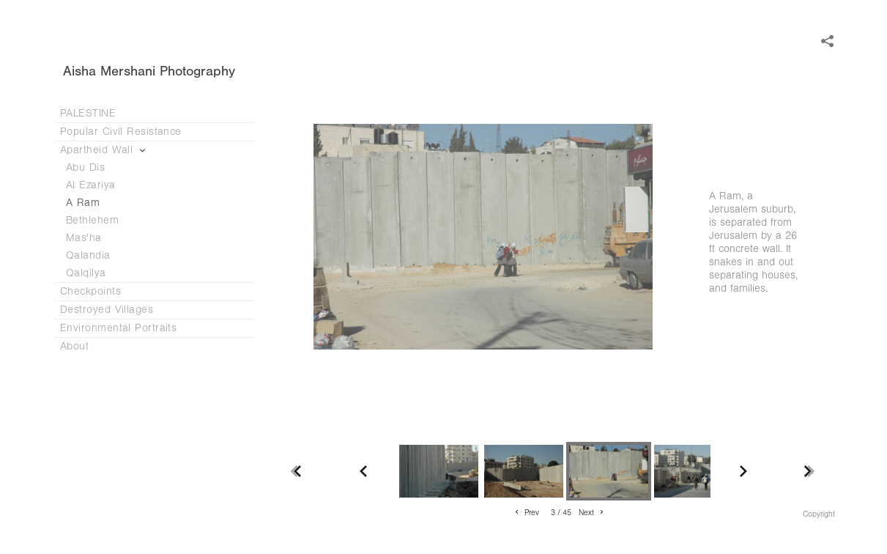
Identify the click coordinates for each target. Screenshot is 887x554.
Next (592, 512)
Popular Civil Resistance (128, 131)
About (82, 346)
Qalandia (88, 255)
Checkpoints (98, 291)
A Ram (83, 202)
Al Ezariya (91, 185)
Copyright (819, 514)
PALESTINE (88, 113)
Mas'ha (84, 238)
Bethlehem (92, 220)
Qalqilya (86, 273)
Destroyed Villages (114, 309)
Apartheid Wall (104, 150)
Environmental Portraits (118, 328)
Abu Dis (85, 167)
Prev (526, 512)
